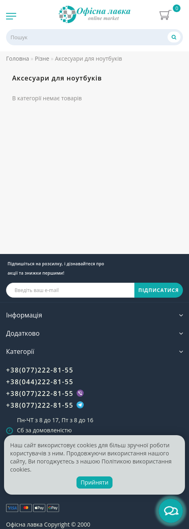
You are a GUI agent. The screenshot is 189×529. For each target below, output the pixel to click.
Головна (17, 58)
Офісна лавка (24, 524)
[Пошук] (174, 37)
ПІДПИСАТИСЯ (158, 290)
